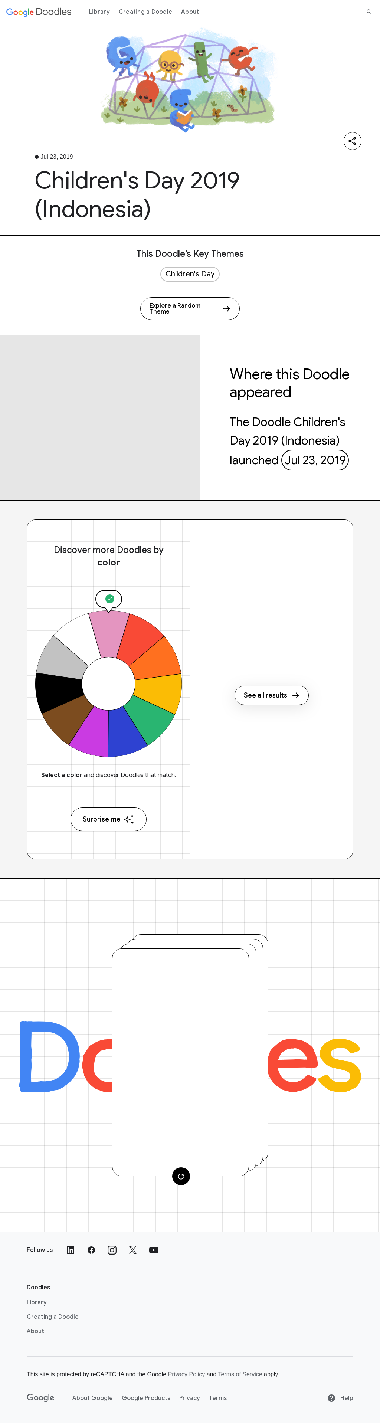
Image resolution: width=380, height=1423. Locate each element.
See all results (271, 695)
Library (99, 12)
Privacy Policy (186, 1374)
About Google (92, 1398)
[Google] (41, 1398)
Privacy (189, 1398)
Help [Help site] (340, 1398)
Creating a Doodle (145, 12)
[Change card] (181, 1176)
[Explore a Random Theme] (190, 308)
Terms (218, 1398)
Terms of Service (240, 1374)
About (190, 12)
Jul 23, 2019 (315, 460)
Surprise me (108, 819)
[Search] (369, 12)
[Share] (352, 141)
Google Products (146, 1398)
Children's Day (190, 274)
